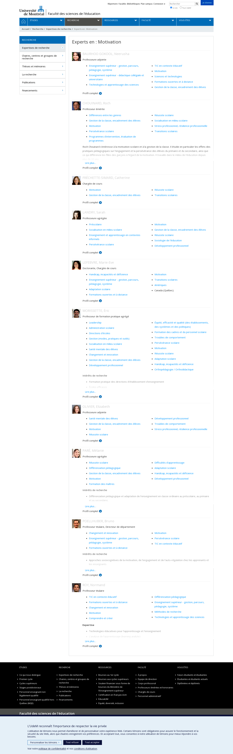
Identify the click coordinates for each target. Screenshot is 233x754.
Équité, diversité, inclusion (111, 703)
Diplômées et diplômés (188, 683)
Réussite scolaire (164, 115)
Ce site (174, 7)
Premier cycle (26, 679)
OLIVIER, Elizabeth (96, 406)
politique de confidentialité (52, 748)
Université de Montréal (31, 10)
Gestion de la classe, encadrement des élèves (180, 87)
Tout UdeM (185, 7)
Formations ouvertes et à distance (174, 81)
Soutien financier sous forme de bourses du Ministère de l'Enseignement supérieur (114, 687)
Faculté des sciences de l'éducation (74, 13)
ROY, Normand (94, 585)
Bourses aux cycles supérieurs (113, 679)
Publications (28, 82)
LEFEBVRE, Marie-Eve (98, 262)
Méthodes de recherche (168, 611)
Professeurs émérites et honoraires (155, 687)
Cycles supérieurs (28, 683)
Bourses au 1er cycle (108, 674)
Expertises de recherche (58, 28)
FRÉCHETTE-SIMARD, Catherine (106, 177)
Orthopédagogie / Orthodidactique (174, 369)
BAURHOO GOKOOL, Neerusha (106, 54)
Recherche (37, 28)
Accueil (25, 28)
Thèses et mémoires (33, 66)
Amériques (160, 285)
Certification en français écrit (112, 694)
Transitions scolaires (166, 131)
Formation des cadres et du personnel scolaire (180, 332)
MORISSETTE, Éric (96, 310)
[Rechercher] (197, 4)
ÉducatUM (103, 699)
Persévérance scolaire (101, 131)
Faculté (142, 667)
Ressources (104, 667)
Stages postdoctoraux (30, 687)
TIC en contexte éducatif (168, 65)
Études (23, 667)
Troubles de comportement (170, 337)
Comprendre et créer (101, 618)
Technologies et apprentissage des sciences (114, 84)
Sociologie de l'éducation (168, 240)
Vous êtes (182, 667)
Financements (29, 90)
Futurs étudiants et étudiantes (192, 674)
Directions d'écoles (99, 333)
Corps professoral (147, 683)
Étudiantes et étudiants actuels (192, 679)
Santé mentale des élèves (103, 349)
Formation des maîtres (101, 484)
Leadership (95, 322)
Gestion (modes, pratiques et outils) (109, 338)
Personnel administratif (149, 696)
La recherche (29, 74)
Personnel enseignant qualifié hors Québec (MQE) (36, 701)
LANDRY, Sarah (94, 212)
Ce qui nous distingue (30, 674)
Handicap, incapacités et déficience (108, 274)
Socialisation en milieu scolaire (171, 120)
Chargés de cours (146, 691)
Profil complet (90, 93)
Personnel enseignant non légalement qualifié (32, 693)
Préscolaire (95, 224)
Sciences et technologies (168, 76)
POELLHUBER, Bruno (98, 521)
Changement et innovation (103, 354)
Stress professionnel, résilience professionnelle (181, 125)
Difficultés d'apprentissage (169, 462)
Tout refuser (72, 742)
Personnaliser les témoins (44, 742)
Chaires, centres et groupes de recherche (39, 57)
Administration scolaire (101, 327)
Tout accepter (92, 742)
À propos (142, 674)
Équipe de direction (147, 679)
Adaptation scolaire (99, 289)
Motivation (160, 71)
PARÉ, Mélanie (93, 450)
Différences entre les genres (105, 115)
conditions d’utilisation (85, 748)
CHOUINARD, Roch (97, 103)
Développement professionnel (172, 245)
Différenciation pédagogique (105, 468)
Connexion (159, 3)
